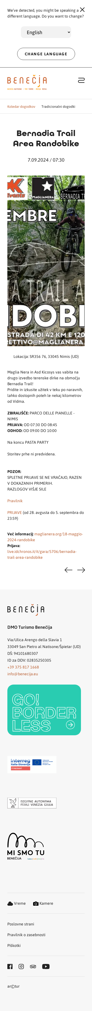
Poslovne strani (20, 923)
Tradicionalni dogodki (58, 106)
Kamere (43, 903)
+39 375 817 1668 (23, 666)
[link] (44, 710)
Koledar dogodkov (21, 106)
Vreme (16, 903)
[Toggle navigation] (81, 80)
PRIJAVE (14, 512)
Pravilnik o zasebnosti (26, 934)
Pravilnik (15, 500)
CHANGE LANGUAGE (46, 53)
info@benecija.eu (22, 673)
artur (13, 986)
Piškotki (14, 945)
